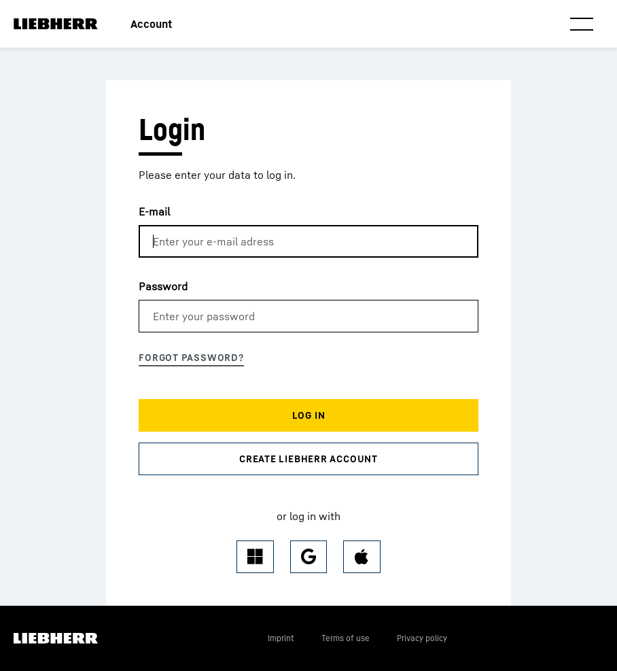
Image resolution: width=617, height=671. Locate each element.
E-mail (154, 211)
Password (163, 286)
